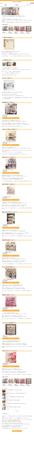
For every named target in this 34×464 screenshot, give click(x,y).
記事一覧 (6, 6)
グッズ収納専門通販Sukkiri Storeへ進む (17, 431)
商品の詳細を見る (11, 199)
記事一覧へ (17, 410)
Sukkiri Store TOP (3, 6)
